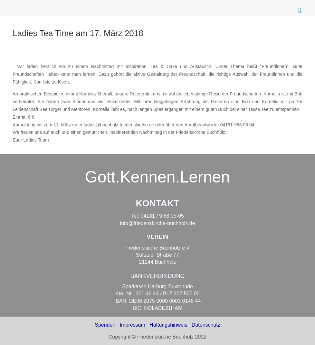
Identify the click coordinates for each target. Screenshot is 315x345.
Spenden (105, 325)
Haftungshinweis (168, 325)
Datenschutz (206, 325)
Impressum (132, 325)
